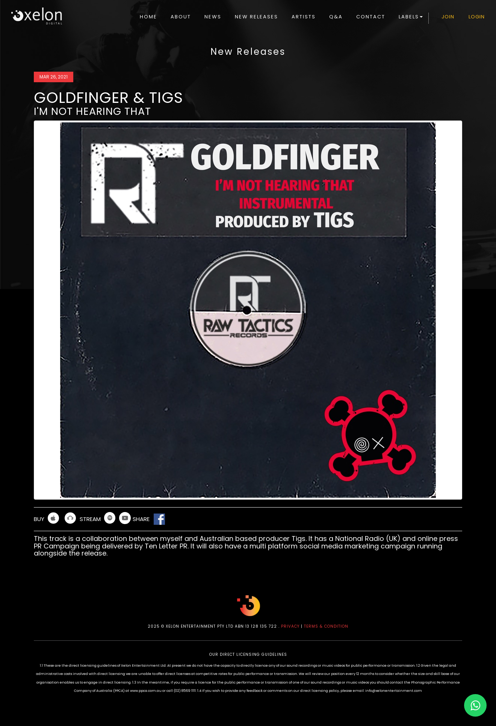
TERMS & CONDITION (326, 626)
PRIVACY (290, 626)
